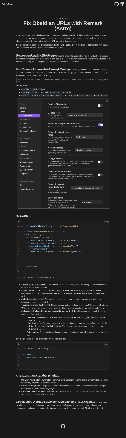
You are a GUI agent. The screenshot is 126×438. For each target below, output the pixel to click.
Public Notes (7, 4)
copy (107, 222)
